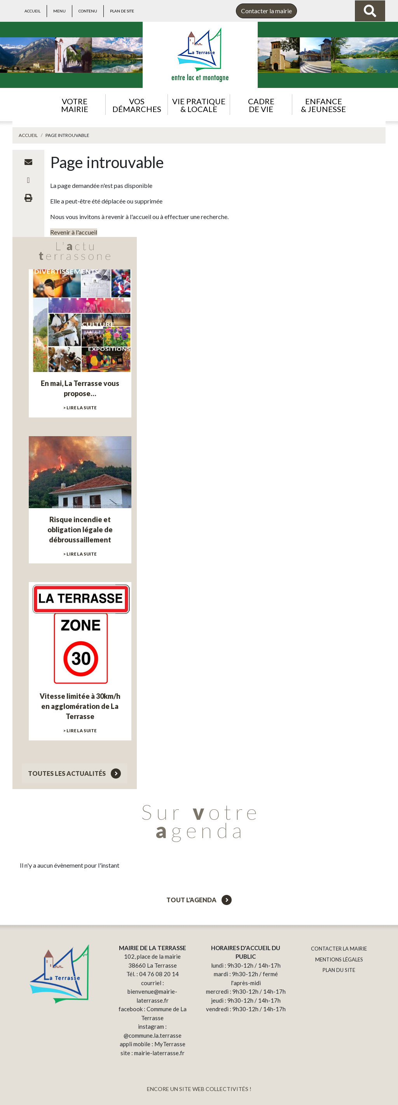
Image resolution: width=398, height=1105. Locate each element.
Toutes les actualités (74, 773)
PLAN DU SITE (339, 970)
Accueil (32, 11)
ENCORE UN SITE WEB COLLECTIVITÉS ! (199, 1089)
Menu (59, 11)
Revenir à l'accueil (73, 232)
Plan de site (122, 11)
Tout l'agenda (199, 899)
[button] (74, 104)
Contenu (88, 11)
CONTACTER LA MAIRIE (339, 948)
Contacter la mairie (266, 10)
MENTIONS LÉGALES (339, 959)
